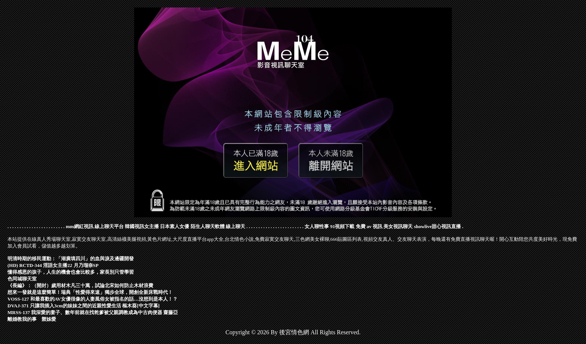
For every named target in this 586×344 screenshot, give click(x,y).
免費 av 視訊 (369, 226)
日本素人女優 (174, 226)
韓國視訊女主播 (142, 226)
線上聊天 (235, 226)
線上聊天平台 (109, 226)
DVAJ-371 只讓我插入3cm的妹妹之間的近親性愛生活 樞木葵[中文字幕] (83, 305)
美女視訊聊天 (398, 226)
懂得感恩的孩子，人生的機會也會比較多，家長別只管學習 (70, 272)
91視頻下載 (342, 226)
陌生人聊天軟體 (208, 226)
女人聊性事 (317, 226)
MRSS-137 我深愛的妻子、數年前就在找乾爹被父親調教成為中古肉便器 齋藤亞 (92, 312)
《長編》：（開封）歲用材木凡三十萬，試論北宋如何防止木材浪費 (80, 285)
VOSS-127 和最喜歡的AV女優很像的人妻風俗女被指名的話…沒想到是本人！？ (92, 299)
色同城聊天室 (22, 279)
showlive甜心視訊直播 (437, 226)
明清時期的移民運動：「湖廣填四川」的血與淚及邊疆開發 (70, 258)
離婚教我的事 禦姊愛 (31, 319)
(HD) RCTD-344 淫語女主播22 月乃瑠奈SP (53, 265)
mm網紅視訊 (79, 226)
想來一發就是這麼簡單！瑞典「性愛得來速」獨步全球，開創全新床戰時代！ (90, 292)
